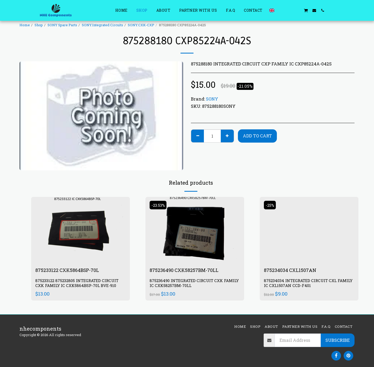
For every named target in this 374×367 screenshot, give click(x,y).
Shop (39, 25)
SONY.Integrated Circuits (102, 25)
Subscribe (337, 340)
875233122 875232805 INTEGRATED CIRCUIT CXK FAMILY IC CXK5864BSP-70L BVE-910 (79, 283)
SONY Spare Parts (62, 25)
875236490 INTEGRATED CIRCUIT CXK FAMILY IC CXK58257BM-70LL (189, 283)
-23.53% (159, 205)
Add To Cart (257, 135)
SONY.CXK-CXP (141, 25)
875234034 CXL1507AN (292, 270)
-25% (270, 205)
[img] (80, 230)
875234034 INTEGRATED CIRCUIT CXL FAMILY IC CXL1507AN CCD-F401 (302, 283)
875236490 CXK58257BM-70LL (187, 270)
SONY (212, 99)
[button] (281, 10)
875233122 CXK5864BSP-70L (70, 270)
